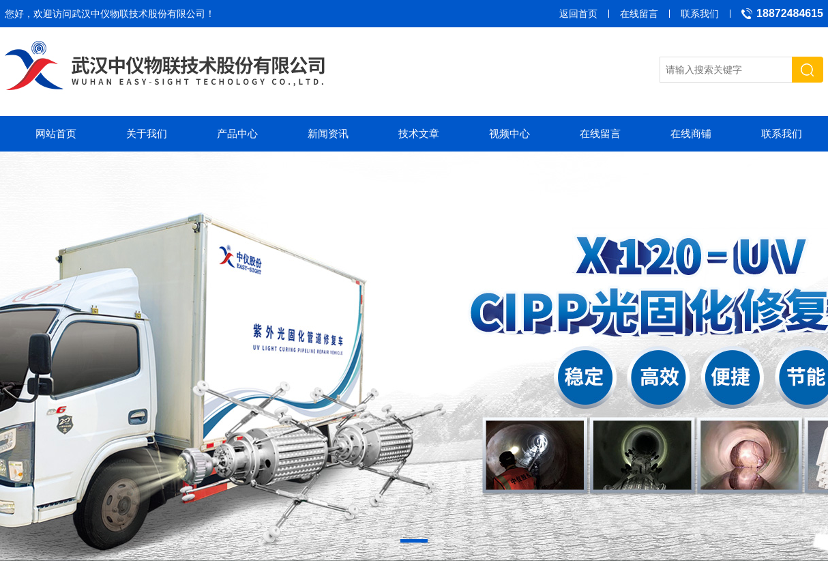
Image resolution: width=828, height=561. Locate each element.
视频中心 (509, 133)
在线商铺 (690, 133)
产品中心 (237, 133)
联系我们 (700, 13)
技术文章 (418, 133)
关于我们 (146, 133)
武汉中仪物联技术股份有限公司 (138, 13)
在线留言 (639, 13)
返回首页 (578, 13)
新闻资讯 (328, 133)
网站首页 (55, 133)
